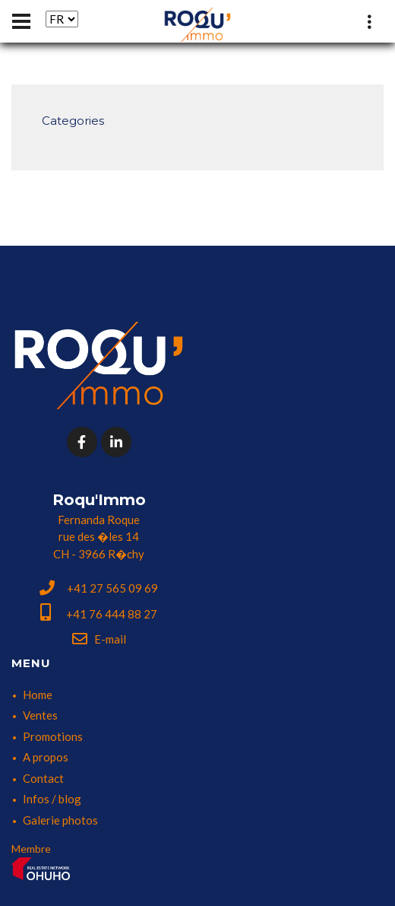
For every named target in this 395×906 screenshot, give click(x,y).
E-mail (99, 639)
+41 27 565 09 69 (99, 588)
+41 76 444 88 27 (98, 614)
